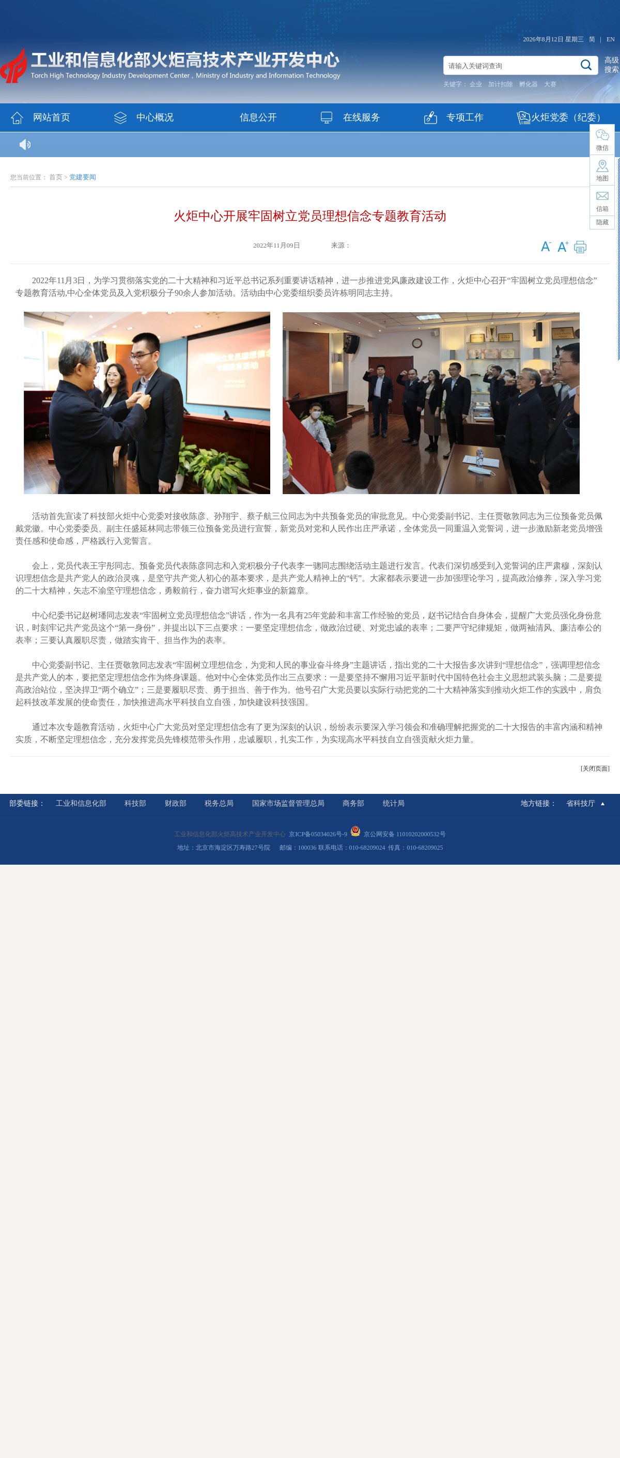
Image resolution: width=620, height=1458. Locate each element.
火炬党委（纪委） (568, 117)
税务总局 (219, 803)
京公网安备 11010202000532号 (405, 834)
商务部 (353, 803)
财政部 (176, 803)
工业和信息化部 (81, 803)
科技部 (135, 803)
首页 (56, 177)
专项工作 (465, 117)
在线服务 (361, 117)
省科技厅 (580, 803)
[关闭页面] (595, 768)
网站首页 (51, 117)
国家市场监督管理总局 (288, 803)
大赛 (550, 84)
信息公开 (258, 117)
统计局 (394, 803)
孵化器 (528, 84)
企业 (476, 84)
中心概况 (155, 117)
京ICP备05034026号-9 (318, 834)
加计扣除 (500, 84)
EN (611, 39)
